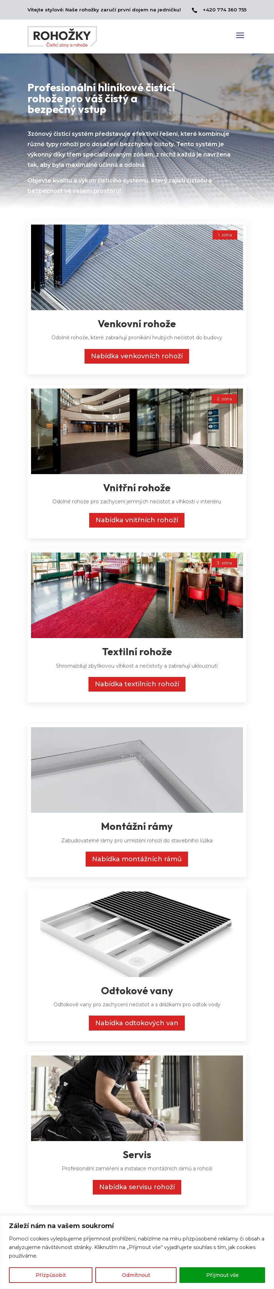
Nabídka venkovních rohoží (137, 356)
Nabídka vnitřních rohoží (137, 520)
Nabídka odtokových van (136, 1023)
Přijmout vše (222, 1275)
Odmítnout (136, 1275)
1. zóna (225, 234)
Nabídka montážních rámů (137, 859)
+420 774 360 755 (225, 9)
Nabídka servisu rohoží (137, 1187)
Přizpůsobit (51, 1275)
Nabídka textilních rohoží (137, 684)
